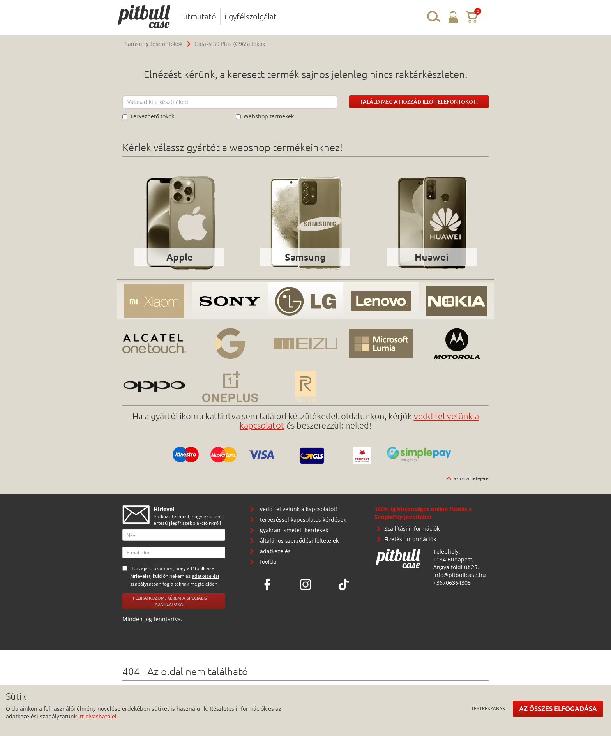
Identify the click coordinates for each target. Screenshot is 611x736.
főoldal (269, 561)
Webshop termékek (265, 116)
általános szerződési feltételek (299, 540)
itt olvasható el (97, 716)
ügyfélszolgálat (250, 16)
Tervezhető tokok (148, 116)
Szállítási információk (412, 528)
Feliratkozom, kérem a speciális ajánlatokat (170, 601)
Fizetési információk (410, 539)
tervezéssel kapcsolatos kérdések (303, 519)
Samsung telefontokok (153, 44)
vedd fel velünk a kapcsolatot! (298, 509)
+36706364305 (452, 582)
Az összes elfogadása (558, 708)
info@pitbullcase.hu (459, 575)
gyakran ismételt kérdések (294, 530)
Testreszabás (488, 708)
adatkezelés (275, 551)
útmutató (199, 16)
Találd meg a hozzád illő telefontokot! (419, 101)
